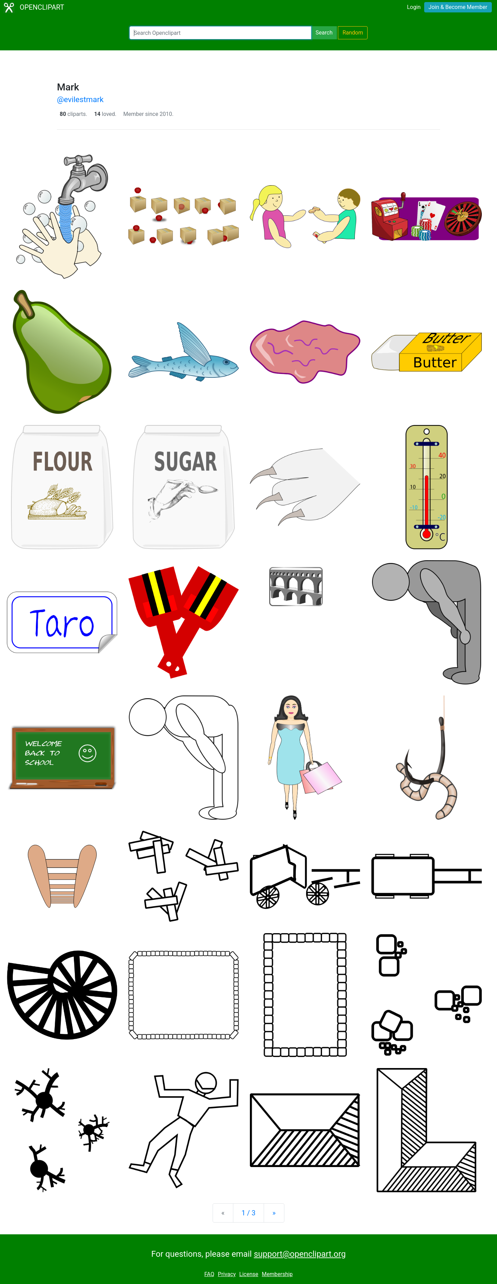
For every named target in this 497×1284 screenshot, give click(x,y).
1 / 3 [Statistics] (249, 1213)
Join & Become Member (458, 7)
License (248, 1274)
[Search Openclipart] (220, 32)
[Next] (274, 1213)
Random (352, 32)
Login (413, 7)
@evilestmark (80, 99)
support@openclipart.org (299, 1254)
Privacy (227, 1274)
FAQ (209, 1274)
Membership (277, 1274)
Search (323, 32)
